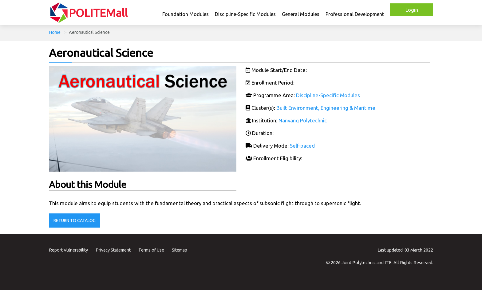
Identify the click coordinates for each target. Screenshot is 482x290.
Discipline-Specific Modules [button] (245, 14)
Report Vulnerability (68, 250)
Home (55, 32)
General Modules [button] (300, 14)
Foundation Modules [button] (185, 14)
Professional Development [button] (355, 14)
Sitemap (179, 250)
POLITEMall (98, 12)
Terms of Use (151, 250)
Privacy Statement (113, 250)
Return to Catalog (74, 220)
